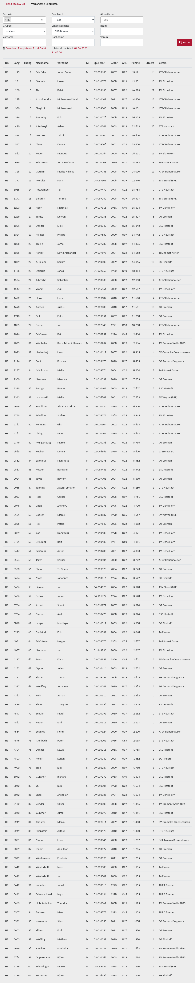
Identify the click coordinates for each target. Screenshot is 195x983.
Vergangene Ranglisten (44, 4)
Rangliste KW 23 (15, 4)
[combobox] (24, 20)
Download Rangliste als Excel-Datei (26, 48)
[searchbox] (13, 19)
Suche (184, 42)
